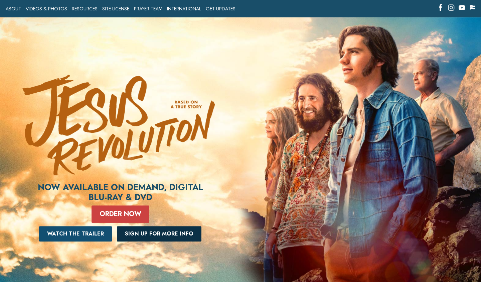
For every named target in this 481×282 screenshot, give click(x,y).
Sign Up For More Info (159, 234)
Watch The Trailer (75, 234)
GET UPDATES (220, 9)
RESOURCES (85, 9)
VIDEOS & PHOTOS (46, 9)
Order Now (120, 214)
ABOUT (13, 9)
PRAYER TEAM (148, 9)
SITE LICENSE (115, 9)
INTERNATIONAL (184, 9)
